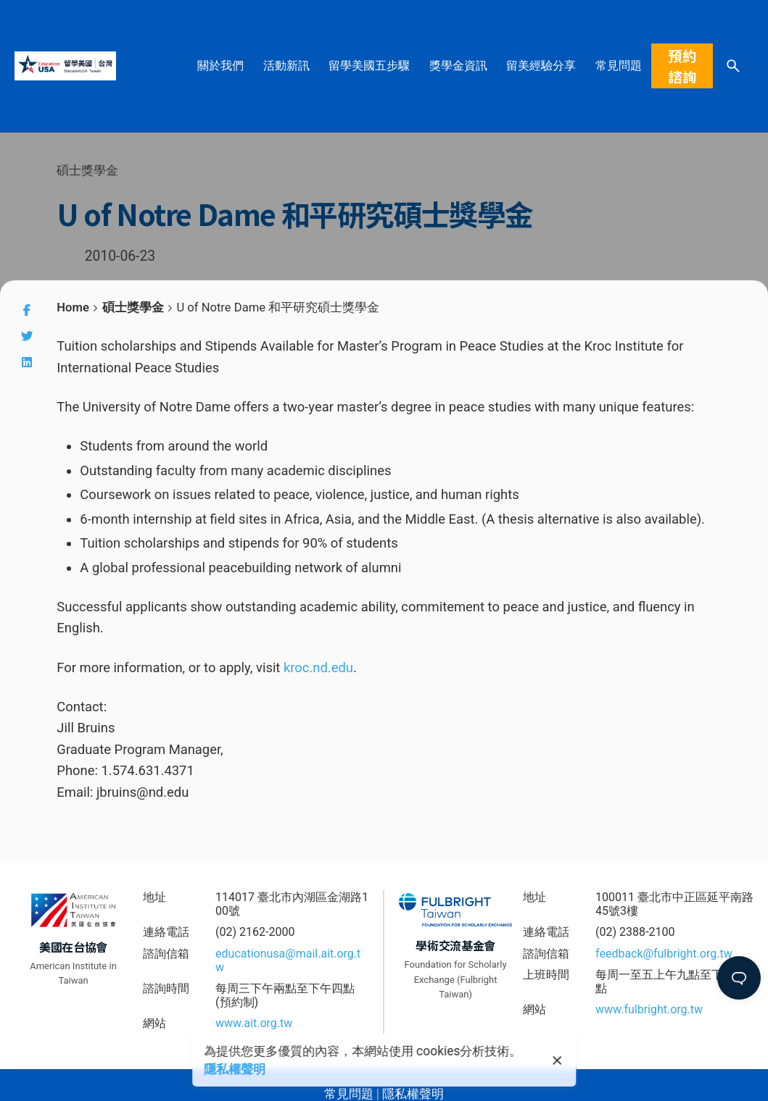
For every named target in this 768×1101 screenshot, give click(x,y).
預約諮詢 (682, 66)
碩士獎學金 (87, 170)
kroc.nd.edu (318, 667)
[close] (557, 1060)
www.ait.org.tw (253, 1023)
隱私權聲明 (234, 1069)
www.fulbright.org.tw (649, 1009)
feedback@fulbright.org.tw (663, 953)
